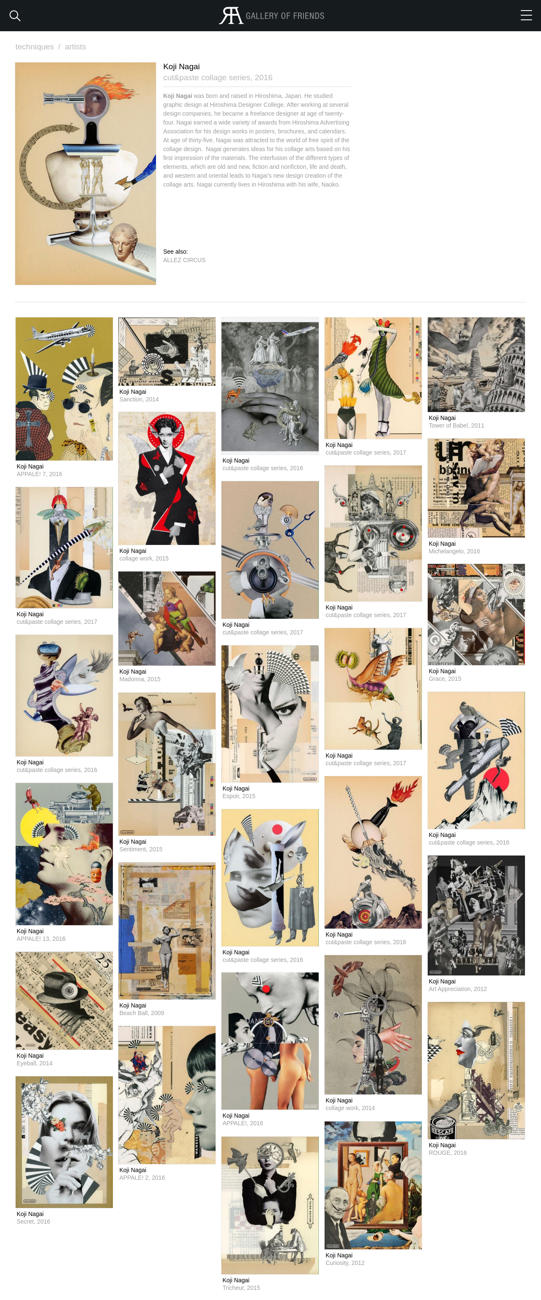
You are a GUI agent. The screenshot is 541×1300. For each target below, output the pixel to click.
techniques (39, 46)
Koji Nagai (30, 466)
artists (76, 46)
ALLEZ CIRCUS (184, 259)
